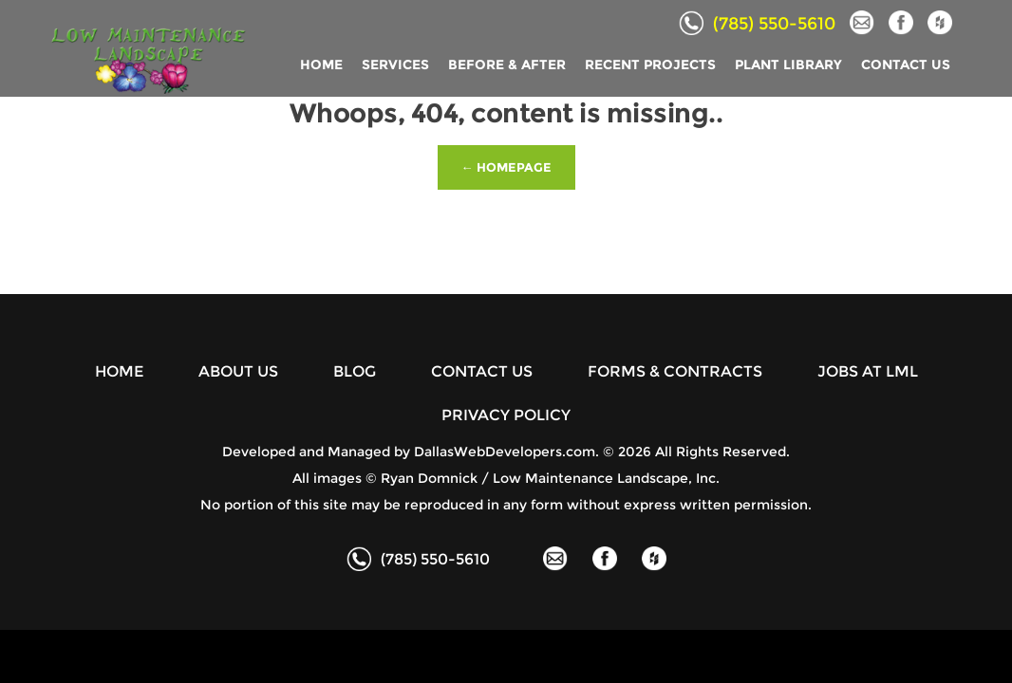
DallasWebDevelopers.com (504, 451)
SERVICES (395, 64)
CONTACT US (905, 64)
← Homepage (506, 167)
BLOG (354, 371)
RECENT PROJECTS (650, 64)
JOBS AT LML (867, 371)
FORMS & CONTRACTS (675, 371)
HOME (321, 64)
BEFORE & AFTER (507, 64)
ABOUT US (238, 371)
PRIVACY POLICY (506, 415)
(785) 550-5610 (757, 23)
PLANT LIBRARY (788, 64)
